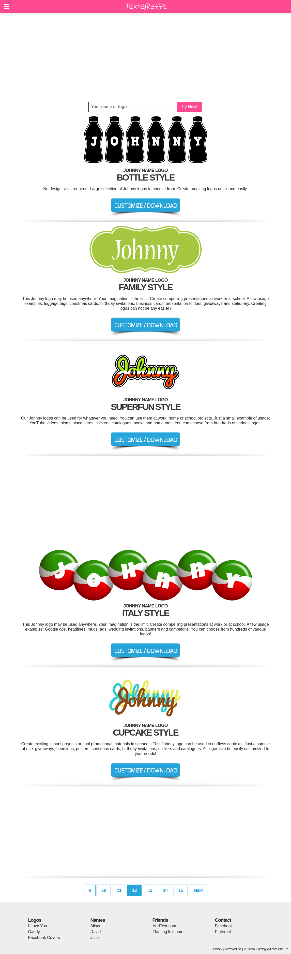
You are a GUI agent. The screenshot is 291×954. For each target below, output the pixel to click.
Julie (94, 937)
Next (198, 890)
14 (165, 890)
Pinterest (223, 932)
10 (103, 890)
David (95, 932)
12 (134, 890)
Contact (223, 920)
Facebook (224, 926)
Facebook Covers (44, 937)
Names (97, 920)
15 (180, 890)
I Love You (37, 926)
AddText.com (164, 926)
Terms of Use (233, 949)
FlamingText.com (168, 932)
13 (150, 890)
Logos (34, 920)
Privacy (217, 949)
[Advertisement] (145, 57)
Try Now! (189, 107)
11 (119, 890)
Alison (96, 926)
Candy (34, 932)
